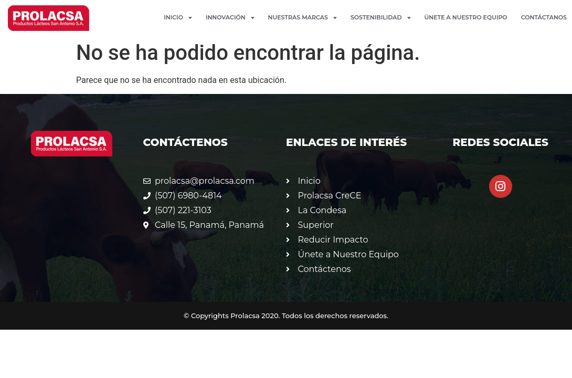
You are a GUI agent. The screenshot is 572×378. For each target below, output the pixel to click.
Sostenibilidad (381, 17)
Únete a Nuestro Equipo (466, 17)
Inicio (178, 17)
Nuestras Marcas (302, 17)
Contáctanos (544, 17)
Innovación (230, 17)
